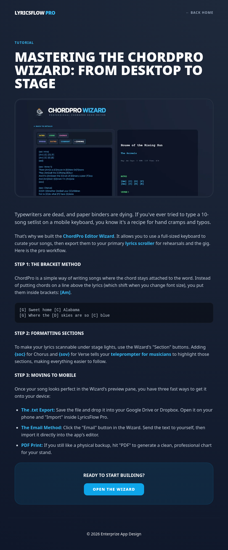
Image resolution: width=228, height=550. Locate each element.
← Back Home (199, 12)
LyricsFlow (35, 12)
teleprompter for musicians (141, 354)
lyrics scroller (140, 243)
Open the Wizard (114, 489)
